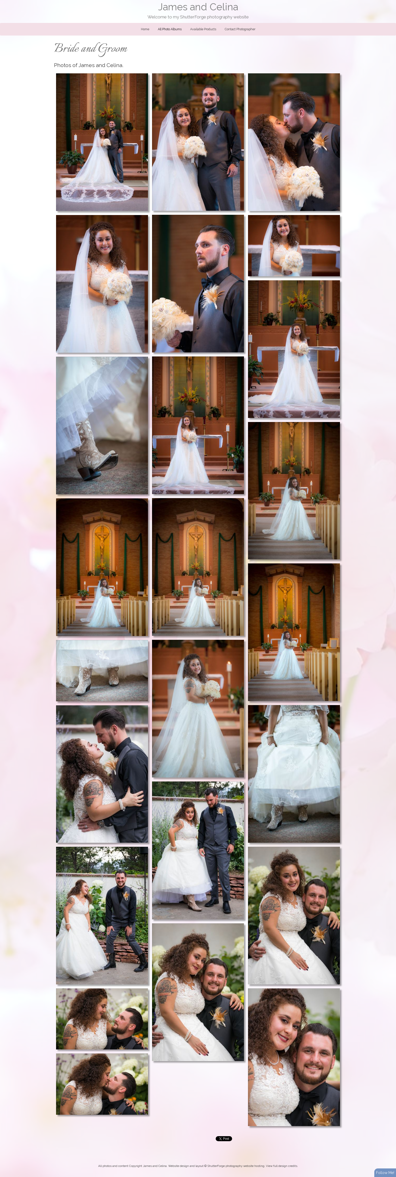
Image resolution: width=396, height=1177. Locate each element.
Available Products (203, 29)
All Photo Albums (170, 29)
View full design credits (281, 1166)
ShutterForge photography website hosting (235, 1166)
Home (145, 29)
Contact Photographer (240, 29)
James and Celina (198, 7)
